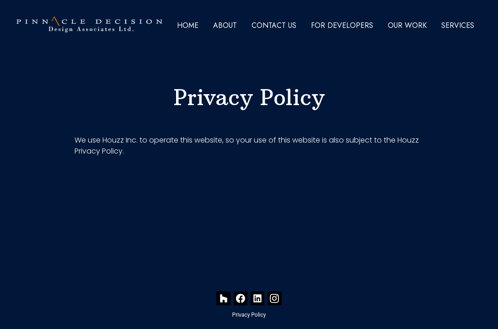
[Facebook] (241, 299)
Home (187, 25)
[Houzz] (223, 299)
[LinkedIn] (258, 299)
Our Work (407, 25)
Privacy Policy (249, 315)
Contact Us (274, 25)
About (225, 25)
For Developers (342, 25)
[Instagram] (275, 299)
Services (457, 25)
